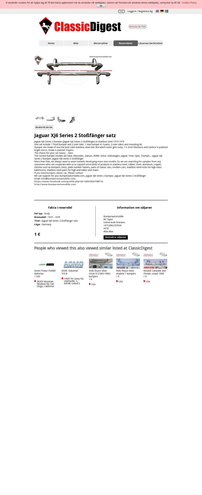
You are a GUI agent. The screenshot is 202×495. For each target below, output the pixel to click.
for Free (137, 26)
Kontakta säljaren (115, 237)
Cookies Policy (189, 2)
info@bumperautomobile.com (58, 178)
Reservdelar (125, 43)
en (157, 11)
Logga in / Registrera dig (139, 11)
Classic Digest (80, 26)
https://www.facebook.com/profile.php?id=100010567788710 (68, 181)
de (162, 11)
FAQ (121, 11)
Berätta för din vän (44, 127)
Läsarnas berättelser (150, 43)
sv (166, 11)
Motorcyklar (101, 43)
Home (51, 43)
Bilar (76, 43)
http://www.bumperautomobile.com (55, 184)
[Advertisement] (143, 84)
